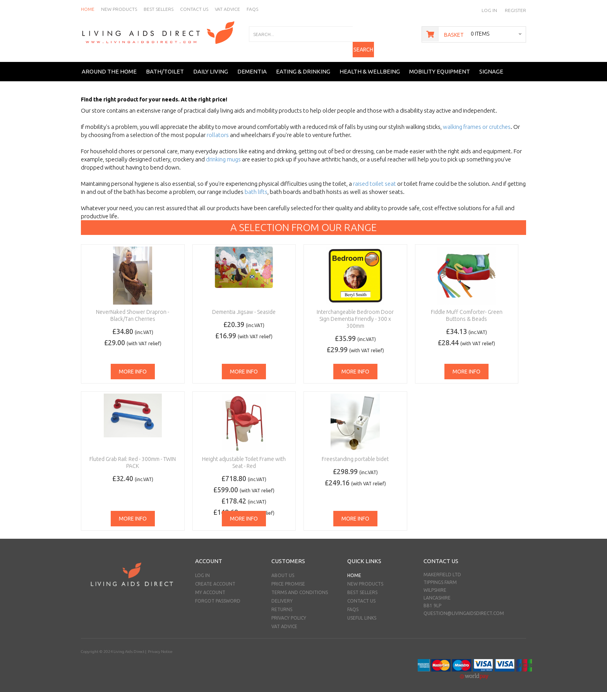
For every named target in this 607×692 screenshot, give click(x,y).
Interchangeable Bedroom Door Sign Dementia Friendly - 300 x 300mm (355, 313)
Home (354, 569)
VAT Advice (284, 620)
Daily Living (210, 65)
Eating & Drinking (303, 65)
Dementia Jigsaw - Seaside (244, 306)
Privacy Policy (288, 612)
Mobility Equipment (439, 65)
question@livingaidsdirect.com (464, 607)
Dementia (252, 65)
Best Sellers (362, 586)
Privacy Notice (159, 646)
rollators (218, 129)
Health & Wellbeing (370, 65)
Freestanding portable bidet (355, 453)
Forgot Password (217, 595)
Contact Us (361, 595)
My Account (210, 586)
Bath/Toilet (165, 65)
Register (515, 10)
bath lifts (256, 186)
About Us (282, 569)
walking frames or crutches (477, 121)
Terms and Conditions (299, 586)
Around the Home (109, 65)
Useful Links (361, 612)
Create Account (215, 578)
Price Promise (288, 578)
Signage (491, 65)
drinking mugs (223, 153)
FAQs (352, 603)
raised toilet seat (374, 178)
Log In (489, 10)
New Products (365, 578)
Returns (281, 603)
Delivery (282, 595)
